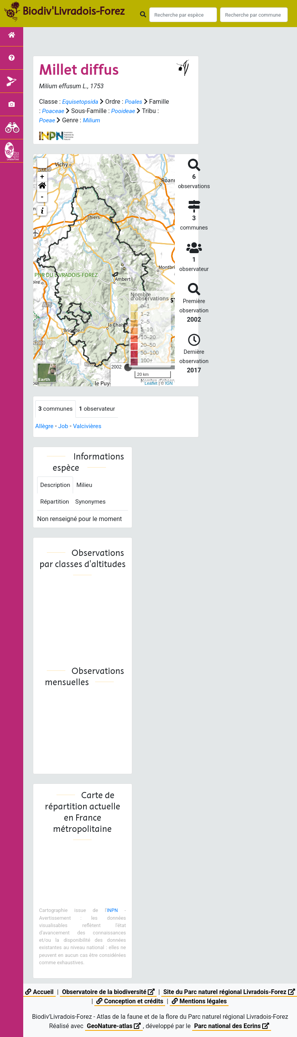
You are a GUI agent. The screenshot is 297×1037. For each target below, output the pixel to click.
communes (56, 409)
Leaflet (151, 383)
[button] (42, 187)
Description (56, 485)
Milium (111, 120)
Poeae (66, 120)
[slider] (128, 367)
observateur (99, 409)
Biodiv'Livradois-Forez (73, 11)
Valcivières (89, 426)
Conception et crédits (135, 1001)
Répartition (55, 503)
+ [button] (42, 177)
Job (64, 426)
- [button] (42, 197)
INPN (112, 912)
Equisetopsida (81, 101)
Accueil (44, 992)
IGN (169, 383)
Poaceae (75, 111)
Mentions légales (204, 1001)
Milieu (86, 485)
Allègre (44, 426)
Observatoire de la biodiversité (113, 992)
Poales (135, 101)
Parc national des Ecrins (232, 1026)
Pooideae (146, 111)
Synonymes (92, 503)
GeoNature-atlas (114, 1026)
